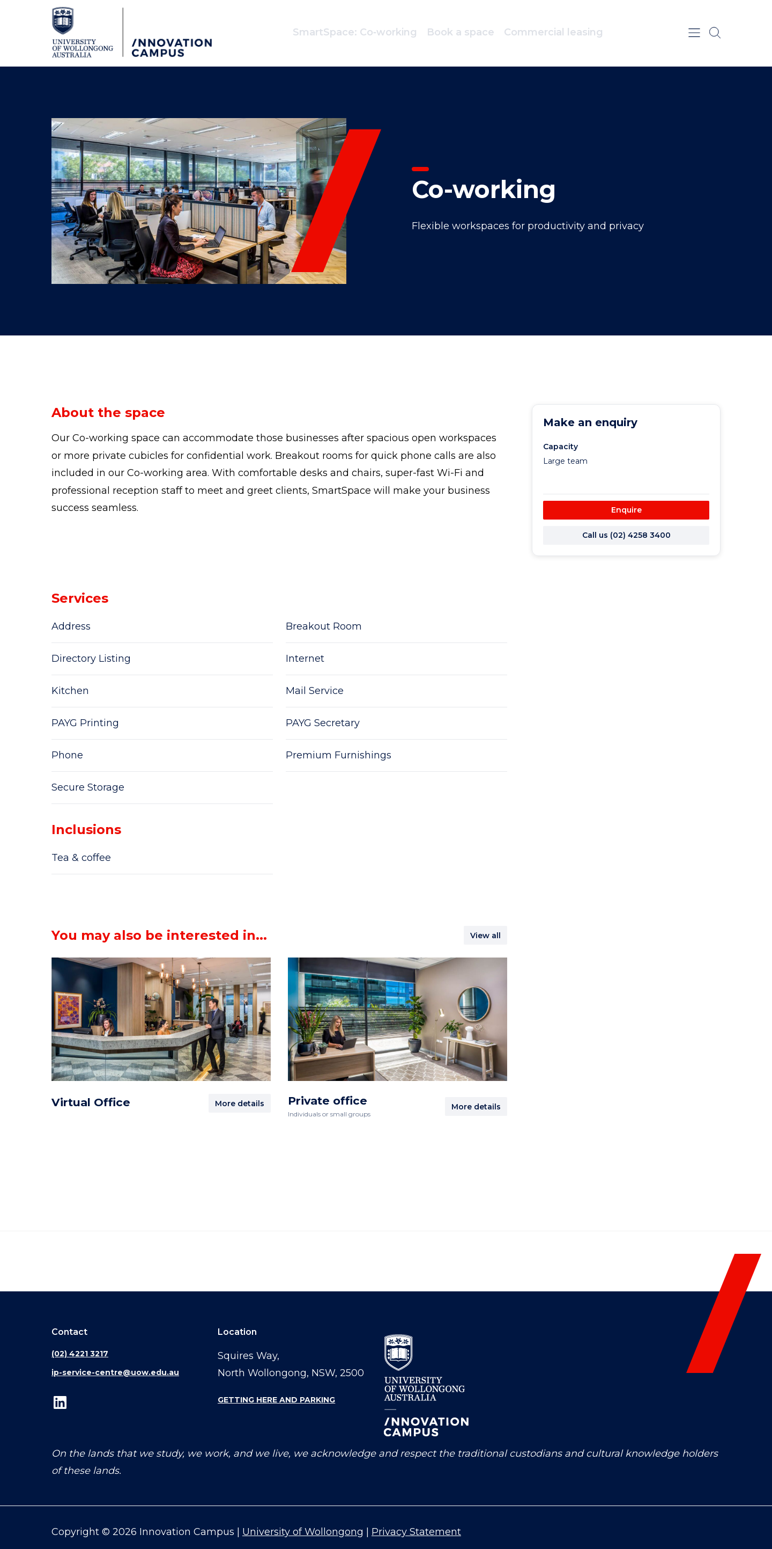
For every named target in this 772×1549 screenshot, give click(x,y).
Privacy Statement (416, 1532)
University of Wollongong (302, 1532)
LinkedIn (60, 1402)
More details (239, 1103)
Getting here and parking (276, 1400)
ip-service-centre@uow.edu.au (115, 1372)
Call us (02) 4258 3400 (626, 535)
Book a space (460, 32)
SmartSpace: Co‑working (355, 32)
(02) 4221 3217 (79, 1353)
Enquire (626, 510)
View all (485, 935)
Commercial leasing (553, 32)
